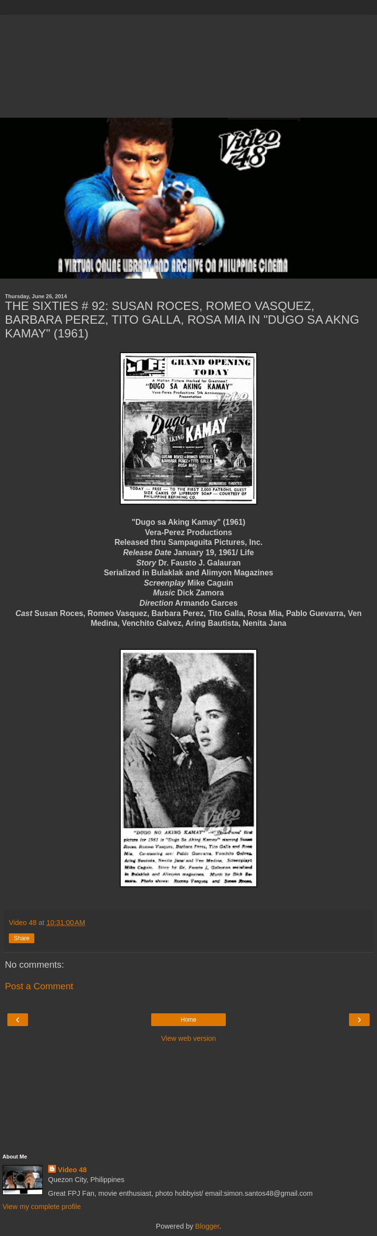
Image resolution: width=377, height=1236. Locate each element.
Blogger (207, 1226)
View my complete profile (41, 1206)
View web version (188, 1038)
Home (188, 1019)
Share (21, 938)
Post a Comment (39, 986)
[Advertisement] (188, 64)
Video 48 (72, 1170)
